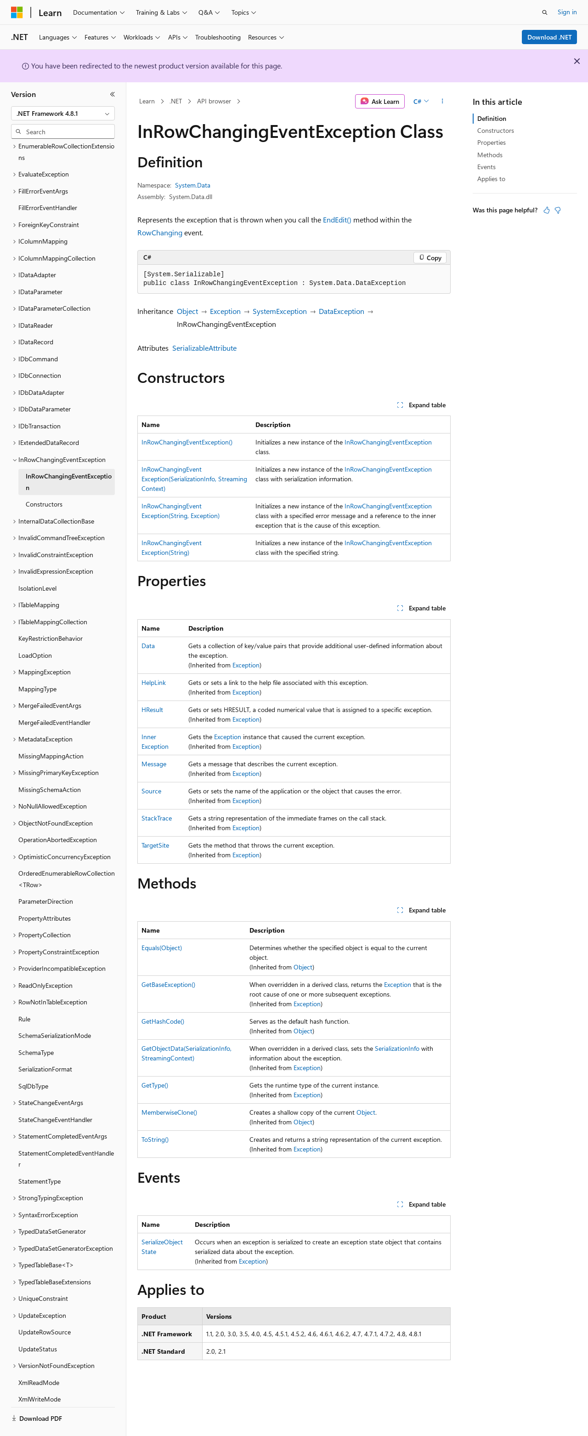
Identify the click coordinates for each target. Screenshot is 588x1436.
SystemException (280, 311)
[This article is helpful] (546, 210)
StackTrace (156, 818)
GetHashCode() (162, 1021)
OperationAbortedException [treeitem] (57, 814)
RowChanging (159, 232)
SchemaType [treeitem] (36, 1027)
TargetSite (155, 845)
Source (151, 790)
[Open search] (545, 12)
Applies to (491, 178)
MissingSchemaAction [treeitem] (49, 764)
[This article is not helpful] (557, 210)
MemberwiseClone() (169, 1112)
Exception (225, 311)
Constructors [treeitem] (44, 478)
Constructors (495, 130)
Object (187, 311)
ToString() (155, 1139)
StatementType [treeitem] (39, 1155)
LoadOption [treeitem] (35, 630)
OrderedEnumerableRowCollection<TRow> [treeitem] (66, 853)
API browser (214, 101)
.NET (176, 101)
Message (153, 763)
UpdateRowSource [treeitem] (44, 1306)
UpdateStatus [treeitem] (37, 1323)
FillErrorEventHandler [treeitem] (47, 182)
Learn (147, 101)
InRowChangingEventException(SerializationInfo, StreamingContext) (194, 479)
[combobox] (63, 113)
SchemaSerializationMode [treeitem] (54, 1010)
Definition (491, 118)
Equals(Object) (161, 947)
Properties (491, 142)
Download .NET (549, 37)
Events (486, 166)
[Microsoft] (17, 12)
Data (148, 645)
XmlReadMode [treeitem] (38, 1357)
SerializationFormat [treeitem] (45, 1043)
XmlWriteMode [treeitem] (39, 1373)
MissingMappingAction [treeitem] (51, 730)
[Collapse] (112, 94)
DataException (341, 311)
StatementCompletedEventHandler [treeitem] (66, 1133)
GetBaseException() (168, 984)
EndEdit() (337, 219)
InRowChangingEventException (388, 442)
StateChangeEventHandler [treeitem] (55, 1094)
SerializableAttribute (204, 348)
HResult (152, 709)
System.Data (192, 185)
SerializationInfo (397, 1048)
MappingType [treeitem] (37, 663)
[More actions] (443, 101)
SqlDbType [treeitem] (33, 1060)
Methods (490, 154)
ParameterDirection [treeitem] (45, 876)
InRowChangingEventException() (186, 442)
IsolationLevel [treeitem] (37, 562)
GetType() (154, 1085)
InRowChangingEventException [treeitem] (69, 456)
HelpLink (153, 682)
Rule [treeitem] (24, 993)
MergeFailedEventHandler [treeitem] (54, 697)
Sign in (567, 11)
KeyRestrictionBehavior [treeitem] (50, 613)
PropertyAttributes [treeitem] (44, 893)
